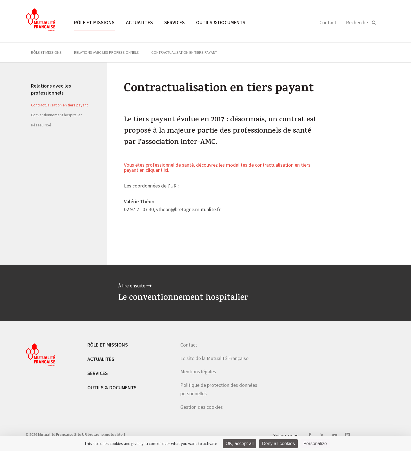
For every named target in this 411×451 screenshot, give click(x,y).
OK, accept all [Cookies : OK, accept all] (240, 443)
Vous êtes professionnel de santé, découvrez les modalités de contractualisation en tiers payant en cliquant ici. (217, 167)
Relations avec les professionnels (106, 52)
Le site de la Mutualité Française (214, 358)
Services (174, 22)
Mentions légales (198, 371)
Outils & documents (220, 22)
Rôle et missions (94, 22)
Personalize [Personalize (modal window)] (315, 443)
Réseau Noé (41, 125)
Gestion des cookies (201, 407)
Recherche (357, 22)
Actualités (139, 22)
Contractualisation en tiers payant (59, 105)
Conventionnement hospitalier (56, 114)
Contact (327, 22)
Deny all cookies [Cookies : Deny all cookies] (278, 443)
